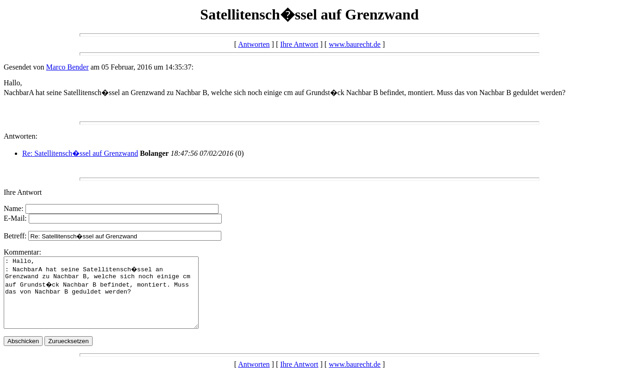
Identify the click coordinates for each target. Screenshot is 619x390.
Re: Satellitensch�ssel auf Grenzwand (80, 153)
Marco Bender (67, 67)
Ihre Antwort (299, 44)
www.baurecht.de (355, 44)
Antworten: (21, 136)
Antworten (253, 44)
